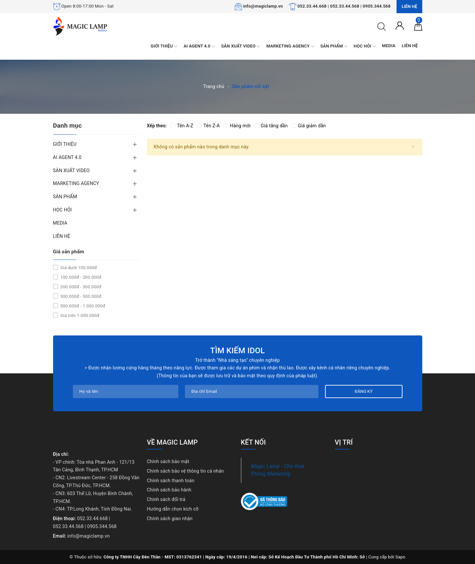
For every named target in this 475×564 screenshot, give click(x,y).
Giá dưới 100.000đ (78, 267)
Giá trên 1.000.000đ (79, 315)
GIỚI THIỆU (164, 46)
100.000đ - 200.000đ (80, 277)
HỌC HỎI (365, 46)
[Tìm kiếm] (381, 26)
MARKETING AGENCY (290, 46)
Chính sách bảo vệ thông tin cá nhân (185, 471)
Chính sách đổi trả (166, 499)
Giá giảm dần (308, 125)
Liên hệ (409, 6)
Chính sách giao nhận (170, 518)
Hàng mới (237, 125)
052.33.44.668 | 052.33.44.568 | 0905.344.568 (344, 6)
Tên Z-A (208, 125)
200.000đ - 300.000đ (80, 286)
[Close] (413, 146)
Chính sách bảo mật (168, 461)
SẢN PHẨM (333, 46)
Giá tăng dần (271, 125)
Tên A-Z (181, 125)
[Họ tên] (125, 391)
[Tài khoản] (400, 25)
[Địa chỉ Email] (251, 391)
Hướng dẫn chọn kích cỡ (173, 509)
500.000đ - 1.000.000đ (82, 305)
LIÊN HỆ (410, 45)
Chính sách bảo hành (169, 489)
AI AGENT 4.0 (199, 46)
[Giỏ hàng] (418, 26)
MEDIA (389, 45)
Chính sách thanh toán (170, 480)
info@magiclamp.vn (263, 6)
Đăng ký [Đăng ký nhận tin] (363, 391)
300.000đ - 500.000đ (80, 296)
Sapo (400, 556)
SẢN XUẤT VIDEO (240, 46)
